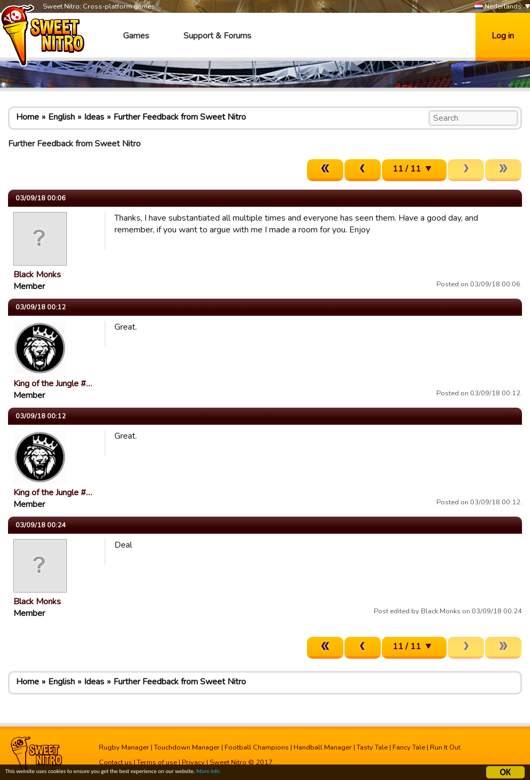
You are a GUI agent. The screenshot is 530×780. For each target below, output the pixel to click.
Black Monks (37, 274)
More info (257, 773)
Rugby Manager (124, 747)
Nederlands (497, 7)
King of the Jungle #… (52, 383)
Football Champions (257, 747)
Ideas (94, 117)
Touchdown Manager (187, 747)
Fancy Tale (409, 747)
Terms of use (157, 762)
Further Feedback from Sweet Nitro (179, 117)
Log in (502, 36)
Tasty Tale (372, 747)
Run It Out (445, 747)
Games (136, 36)
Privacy (193, 762)
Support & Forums (217, 36)
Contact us (115, 762)
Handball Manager (323, 747)
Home (27, 117)
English (61, 117)
